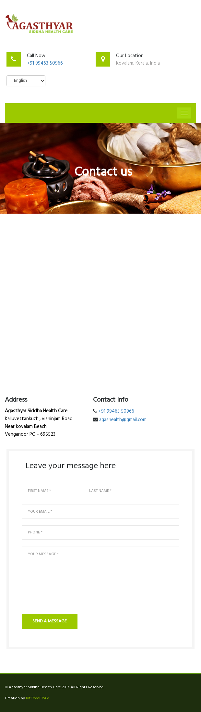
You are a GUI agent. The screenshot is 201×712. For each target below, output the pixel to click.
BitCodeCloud (37, 698)
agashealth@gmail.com (123, 420)
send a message (49, 621)
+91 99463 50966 (45, 63)
